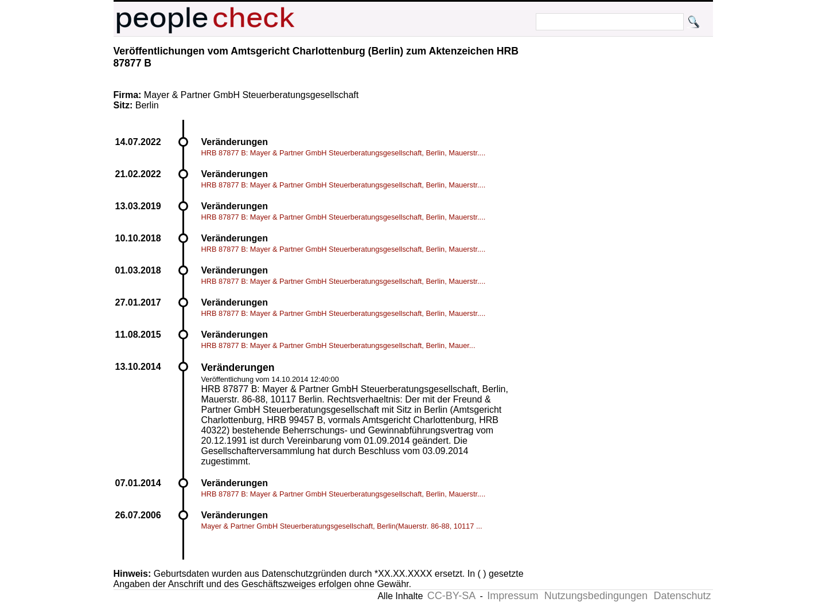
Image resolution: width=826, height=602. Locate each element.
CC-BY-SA (451, 595)
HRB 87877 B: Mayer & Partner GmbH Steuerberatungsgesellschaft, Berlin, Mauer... (338, 345)
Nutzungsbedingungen (596, 595)
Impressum (512, 595)
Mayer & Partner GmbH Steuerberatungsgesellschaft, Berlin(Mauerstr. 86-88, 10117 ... (341, 526)
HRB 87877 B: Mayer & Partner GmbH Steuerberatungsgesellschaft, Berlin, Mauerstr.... (343, 152)
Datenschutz (682, 595)
